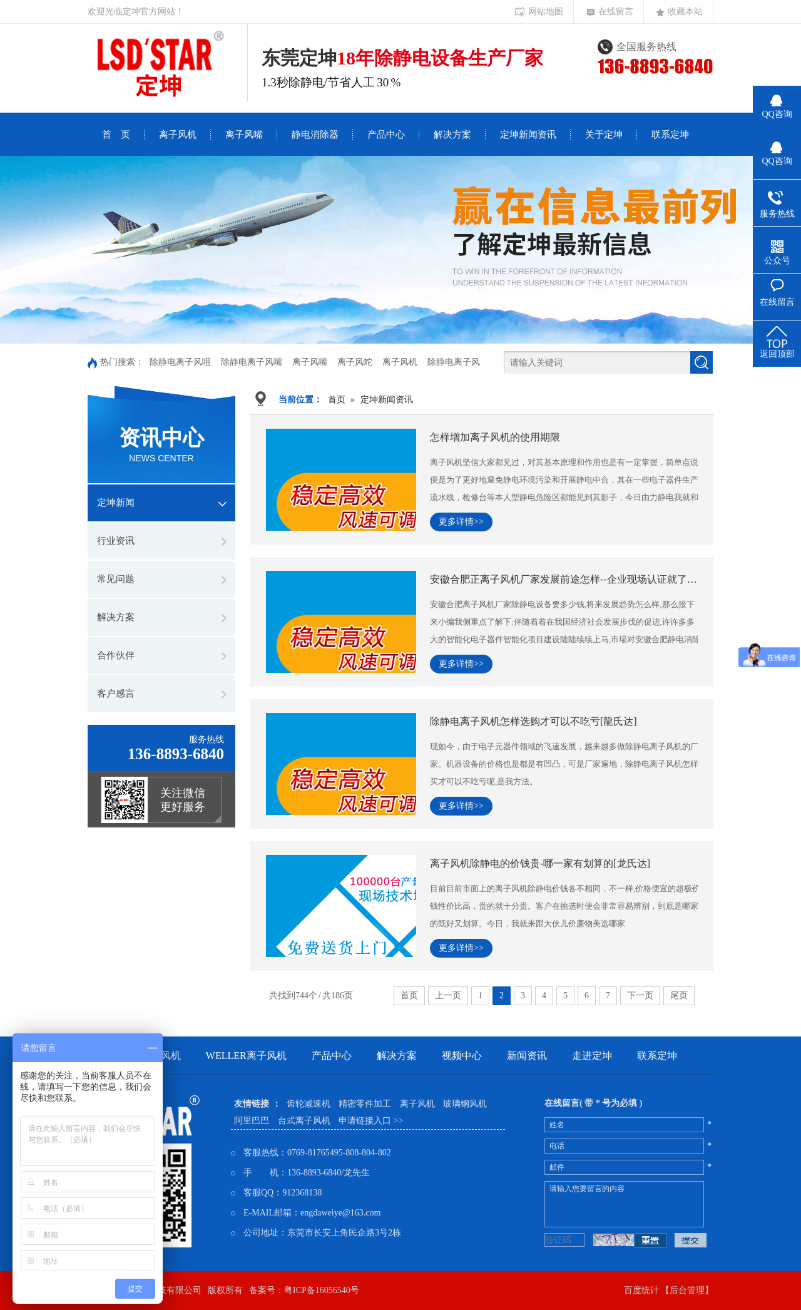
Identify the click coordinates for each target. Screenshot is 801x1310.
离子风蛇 (354, 362)
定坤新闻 (116, 503)
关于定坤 (604, 135)
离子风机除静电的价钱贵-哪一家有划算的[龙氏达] (540, 863)
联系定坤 (670, 135)
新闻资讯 (527, 1055)
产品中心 (386, 135)
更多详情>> (461, 521)
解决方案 (452, 135)
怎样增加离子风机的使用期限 (495, 437)
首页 (336, 399)
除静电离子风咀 (180, 362)
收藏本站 (679, 11)
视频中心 (462, 1055)
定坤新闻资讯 (528, 135)
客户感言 (116, 693)
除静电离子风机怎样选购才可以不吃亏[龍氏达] (533, 721)
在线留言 (610, 11)
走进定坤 (592, 1055)
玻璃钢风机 (465, 1103)
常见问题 (116, 579)
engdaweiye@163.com (340, 1212)
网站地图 (539, 12)
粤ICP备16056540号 (321, 1290)
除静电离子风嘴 (251, 362)
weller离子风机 (246, 1055)
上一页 (448, 995)
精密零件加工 (365, 1103)
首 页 (116, 135)
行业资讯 (116, 541)
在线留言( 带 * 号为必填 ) (593, 1103)
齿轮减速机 (308, 1103)
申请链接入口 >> (371, 1120)
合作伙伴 (116, 655)
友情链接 (251, 1103)
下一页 (640, 995)
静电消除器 (315, 135)
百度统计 (641, 1290)
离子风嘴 (244, 135)
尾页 (679, 995)
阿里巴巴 (251, 1120)
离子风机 (177, 135)
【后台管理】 (687, 1290)
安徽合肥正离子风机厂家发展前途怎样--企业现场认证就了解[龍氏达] (564, 579)
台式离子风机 (304, 1120)
